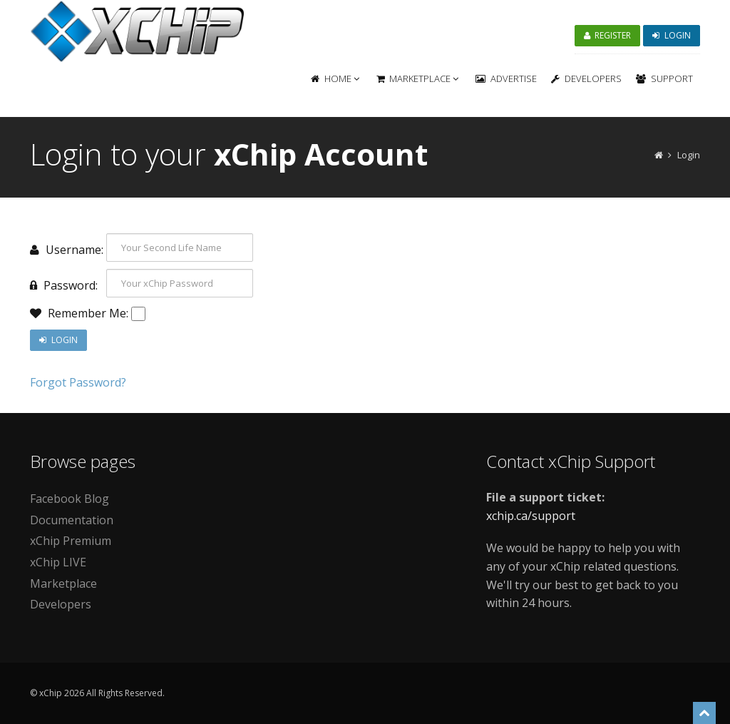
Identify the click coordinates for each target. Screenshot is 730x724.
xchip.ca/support (530, 516)
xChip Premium (70, 541)
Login (671, 35)
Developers (586, 78)
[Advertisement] (365, 538)
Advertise (506, 78)
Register (608, 35)
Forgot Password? (78, 382)
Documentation (71, 520)
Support (664, 78)
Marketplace (417, 78)
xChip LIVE (58, 562)
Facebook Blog (69, 498)
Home (335, 78)
